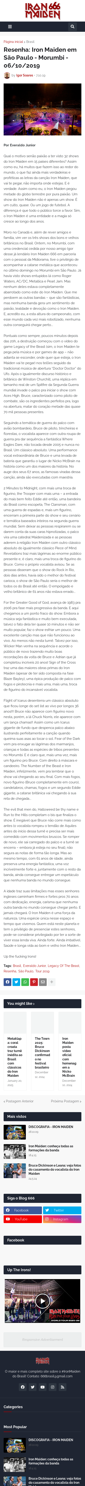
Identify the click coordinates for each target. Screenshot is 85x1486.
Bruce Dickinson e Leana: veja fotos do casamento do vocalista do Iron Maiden (55, 1169)
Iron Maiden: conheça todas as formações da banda (51, 1148)
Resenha (10, 971)
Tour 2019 (42, 971)
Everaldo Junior (34, 966)
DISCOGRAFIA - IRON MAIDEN (51, 1127)
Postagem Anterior (20, 1101)
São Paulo (25, 971)
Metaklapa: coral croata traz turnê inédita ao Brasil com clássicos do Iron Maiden (14, 1057)
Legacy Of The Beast (63, 966)
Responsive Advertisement (42, 1340)
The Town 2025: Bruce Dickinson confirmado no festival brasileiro (42, 1053)
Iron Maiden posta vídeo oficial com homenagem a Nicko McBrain (69, 1057)
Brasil (30, 41)
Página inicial (13, 41)
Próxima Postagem (65, 1101)
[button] (10, 27)
